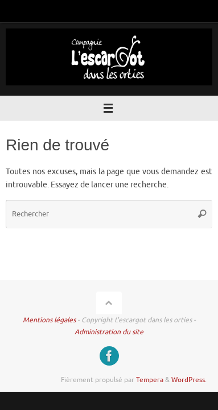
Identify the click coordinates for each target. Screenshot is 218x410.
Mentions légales (49, 320)
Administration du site (109, 332)
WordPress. (189, 379)
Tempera (149, 379)
